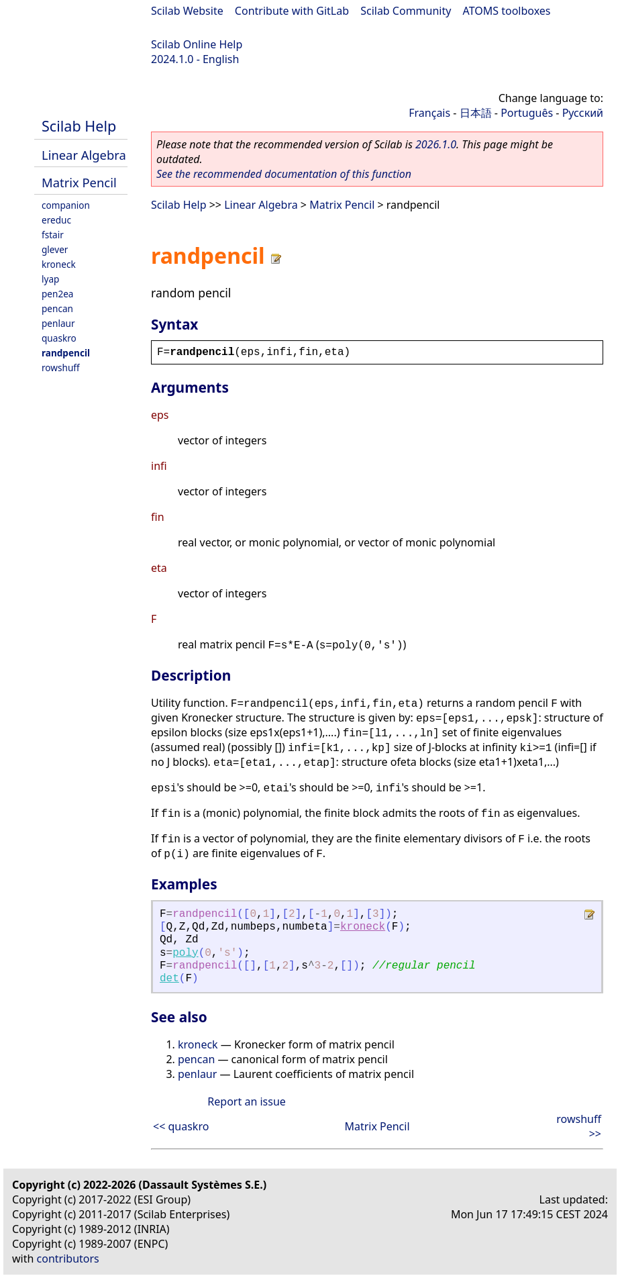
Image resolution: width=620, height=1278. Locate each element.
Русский (582, 112)
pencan (57, 308)
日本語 (476, 112)
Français (429, 112)
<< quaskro (181, 1126)
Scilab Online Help (196, 44)
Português (527, 112)
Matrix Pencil (79, 182)
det (169, 979)
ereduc (56, 219)
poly (185, 953)
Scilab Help (79, 126)
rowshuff (61, 367)
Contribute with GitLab (292, 10)
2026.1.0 (435, 144)
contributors (68, 1258)
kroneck (59, 264)
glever (55, 249)
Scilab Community (405, 10)
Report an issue (246, 1101)
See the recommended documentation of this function (283, 173)
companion (66, 205)
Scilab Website (187, 10)
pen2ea (58, 293)
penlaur (58, 323)
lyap (50, 279)
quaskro (59, 338)
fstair (53, 234)
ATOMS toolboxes (507, 10)
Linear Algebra (84, 154)
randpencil (66, 352)
